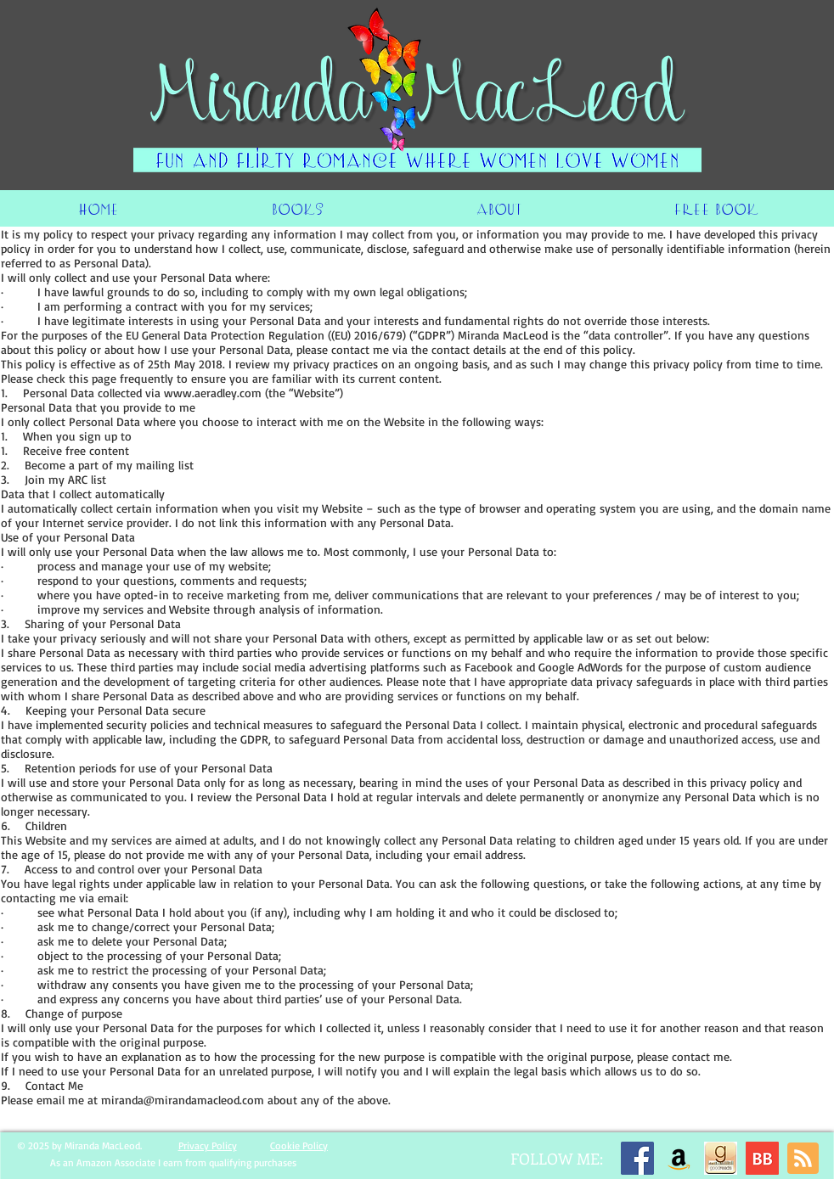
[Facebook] (637, 1158)
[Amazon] (679, 1158)
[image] (720, 1158)
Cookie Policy (299, 1145)
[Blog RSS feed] (803, 1159)
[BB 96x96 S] (762, 1158)
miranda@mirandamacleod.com (182, 1099)
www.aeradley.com (213, 392)
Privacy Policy (207, 1145)
